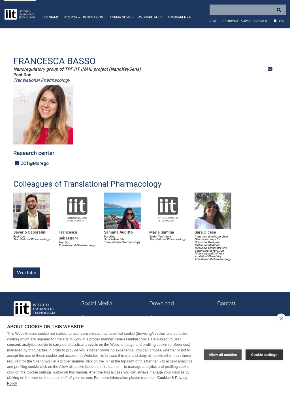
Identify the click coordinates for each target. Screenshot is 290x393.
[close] (281, 318)
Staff (214, 20)
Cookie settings (264, 355)
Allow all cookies (223, 355)
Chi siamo (50, 17)
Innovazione (94, 17)
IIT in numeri (229, 20)
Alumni (246, 20)
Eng (282, 20)
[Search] (248, 10)
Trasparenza (179, 17)
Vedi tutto (26, 272)
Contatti (260, 20)
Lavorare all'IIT (150, 17)
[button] (71, 14)
